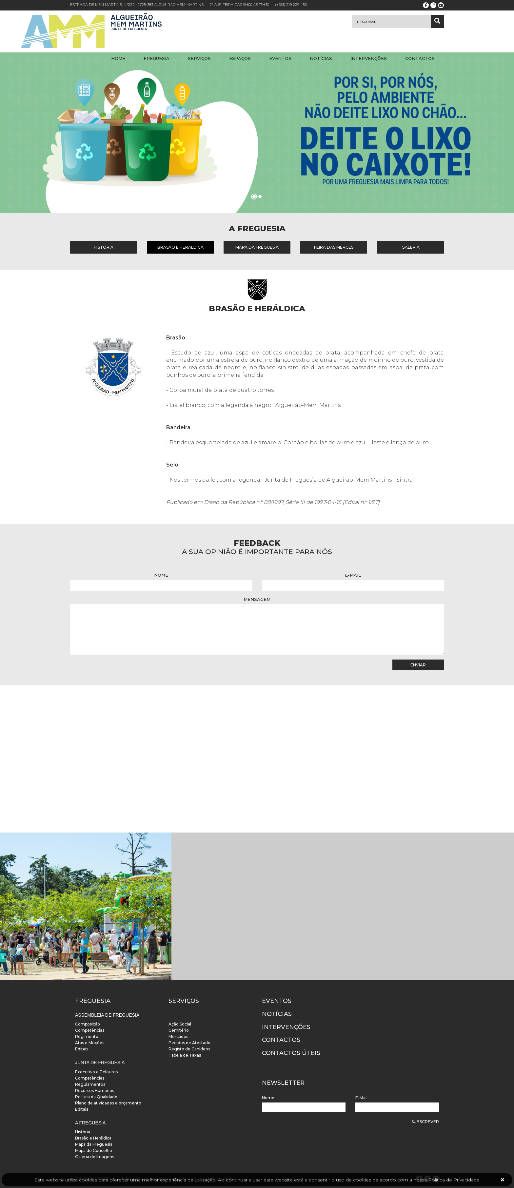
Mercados (178, 1036)
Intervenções (368, 58)
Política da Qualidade (96, 1096)
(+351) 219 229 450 (291, 4)
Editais (81, 1048)
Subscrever (425, 1121)
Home (118, 58)
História (103, 247)
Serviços (199, 58)
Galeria (411, 247)
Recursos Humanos (94, 1090)
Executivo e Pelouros (96, 1071)
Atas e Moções (89, 1042)
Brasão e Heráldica (180, 247)
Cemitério (178, 1030)
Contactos (420, 58)
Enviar (418, 664)
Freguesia (156, 58)
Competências (89, 1030)
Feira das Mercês (333, 247)
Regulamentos (90, 1084)
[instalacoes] (85, 906)
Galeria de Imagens (94, 1156)
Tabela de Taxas (184, 1055)
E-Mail (353, 575)
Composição (87, 1024)
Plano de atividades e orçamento (108, 1103)
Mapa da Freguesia (257, 247)
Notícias (321, 58)
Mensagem (257, 599)
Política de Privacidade (454, 1180)
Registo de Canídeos (189, 1048)
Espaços (240, 58)
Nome (161, 575)
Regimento (86, 1036)
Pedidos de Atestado (189, 1042)
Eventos (280, 58)
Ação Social (179, 1024)
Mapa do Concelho (93, 1150)
